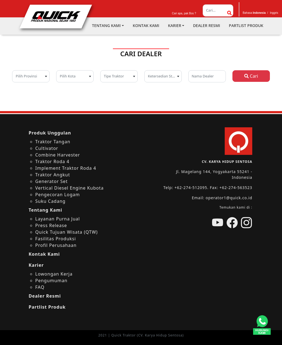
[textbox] (30, 76)
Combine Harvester (57, 155)
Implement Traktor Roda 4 (65, 168)
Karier (174, 25)
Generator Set (51, 181)
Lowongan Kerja (53, 274)
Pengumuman (51, 280)
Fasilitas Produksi (55, 239)
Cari (251, 76)
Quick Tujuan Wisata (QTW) (66, 232)
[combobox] (31, 76)
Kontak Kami (146, 25)
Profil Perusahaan (56, 245)
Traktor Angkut (52, 175)
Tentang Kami (106, 25)
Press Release (51, 225)
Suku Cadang (50, 201)
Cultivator (46, 148)
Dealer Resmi (206, 25)
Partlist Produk (246, 25)
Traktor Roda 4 (52, 161)
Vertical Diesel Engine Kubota (69, 188)
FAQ (39, 287)
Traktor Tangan (52, 142)
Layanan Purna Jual (57, 219)
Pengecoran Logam (57, 195)
